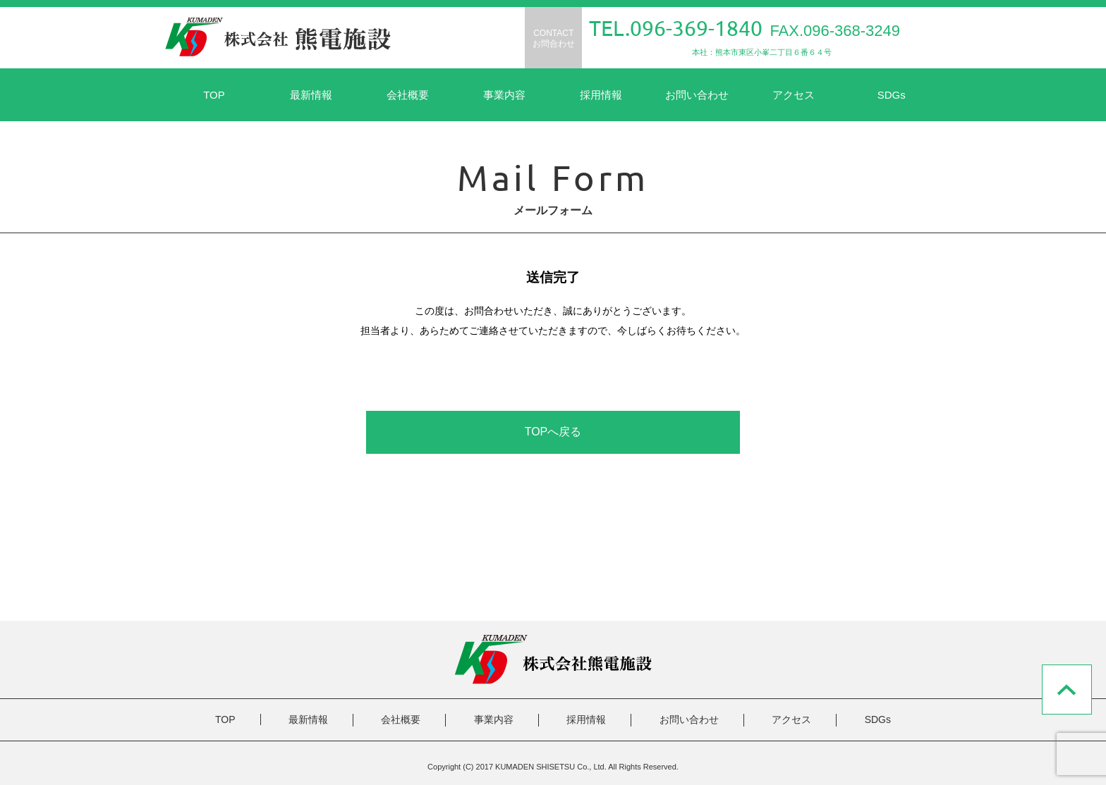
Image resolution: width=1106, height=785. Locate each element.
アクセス (793, 95)
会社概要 (408, 95)
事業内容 (504, 95)
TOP (214, 95)
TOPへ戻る (553, 432)
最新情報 (311, 95)
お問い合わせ (697, 95)
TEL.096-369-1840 (675, 28)
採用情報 (601, 95)
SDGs (891, 95)
